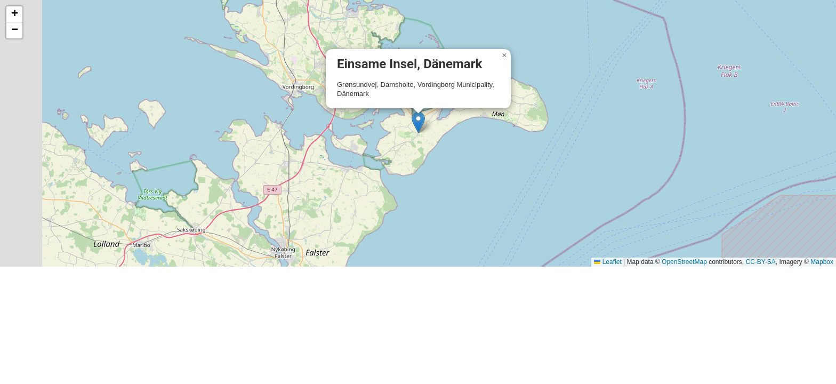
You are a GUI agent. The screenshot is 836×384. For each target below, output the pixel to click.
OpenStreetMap (684, 262)
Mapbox (821, 262)
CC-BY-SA (761, 262)
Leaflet (607, 262)
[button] (418, 122)
